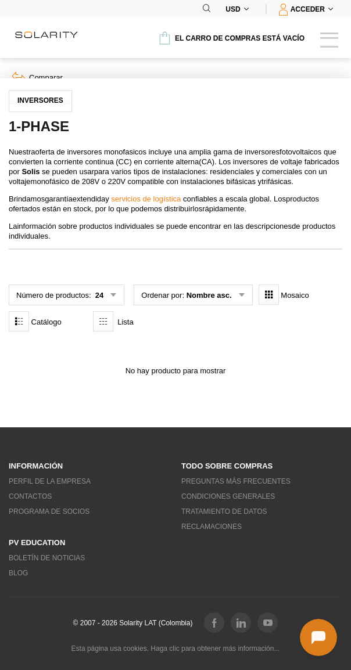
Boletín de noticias (47, 558)
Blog (18, 573)
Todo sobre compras (227, 466)
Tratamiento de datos (224, 511)
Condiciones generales (228, 496)
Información (36, 466)
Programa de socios (49, 511)
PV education (37, 542)
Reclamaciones (211, 527)
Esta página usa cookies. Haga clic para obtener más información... (175, 648)
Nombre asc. (209, 295)
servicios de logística (146, 198)
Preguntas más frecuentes (236, 481)
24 (98, 295)
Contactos (30, 496)
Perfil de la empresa (50, 481)
